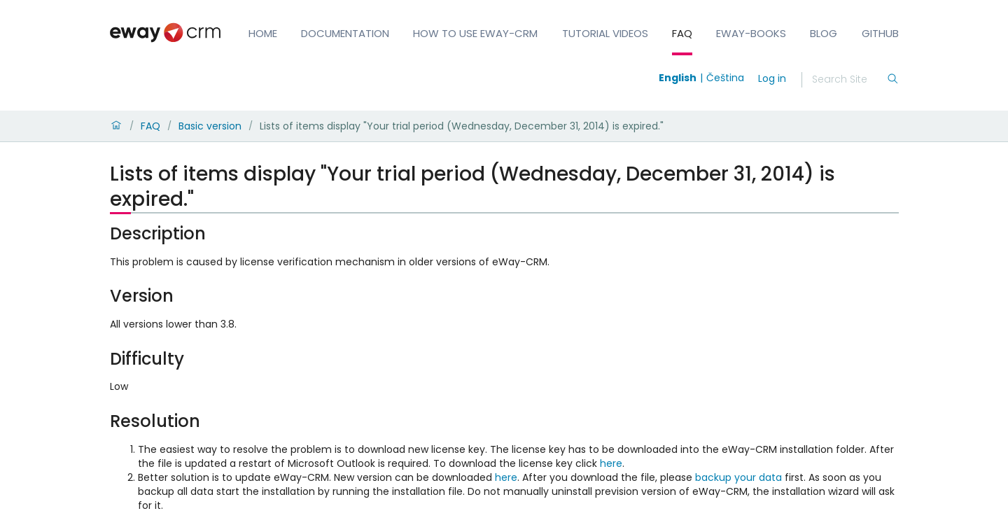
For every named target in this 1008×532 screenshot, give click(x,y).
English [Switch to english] (677, 78)
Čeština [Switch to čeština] (725, 78)
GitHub (880, 33)
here (611, 463)
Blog (823, 33)
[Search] (849, 80)
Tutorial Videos (605, 33)
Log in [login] (772, 78)
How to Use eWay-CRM (475, 33)
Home (262, 33)
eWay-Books (751, 33)
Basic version (209, 126)
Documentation (345, 33)
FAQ (682, 33)
